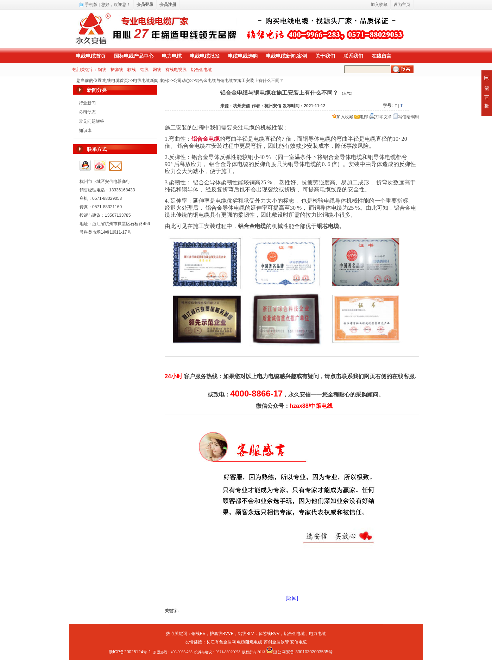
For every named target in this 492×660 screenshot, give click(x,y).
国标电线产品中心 (133, 56)
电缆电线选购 (243, 56)
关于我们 (325, 56)
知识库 (85, 130)
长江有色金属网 (221, 642)
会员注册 (167, 4)
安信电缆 (298, 642)
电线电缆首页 (91, 56)
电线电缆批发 (205, 56)
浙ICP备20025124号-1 (130, 651)
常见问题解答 (91, 121)
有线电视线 (176, 69)
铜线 (102, 69)
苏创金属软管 (276, 642)
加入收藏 (342, 116)
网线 (157, 69)
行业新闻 (87, 103)
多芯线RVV (268, 633)
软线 (131, 69)
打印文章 (381, 116)
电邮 (361, 116)
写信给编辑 (406, 116)
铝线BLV (246, 633)
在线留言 (381, 56)
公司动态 (181, 80)
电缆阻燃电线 (249, 642)
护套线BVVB (222, 633)
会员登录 (145, 4)
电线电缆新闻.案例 (286, 56)
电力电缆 (172, 56)
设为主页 (401, 4)
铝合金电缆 (201, 69)
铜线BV (198, 633)
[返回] (292, 598)
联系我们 (353, 56)
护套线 (117, 69)
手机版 (91, 4)
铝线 (144, 69)
